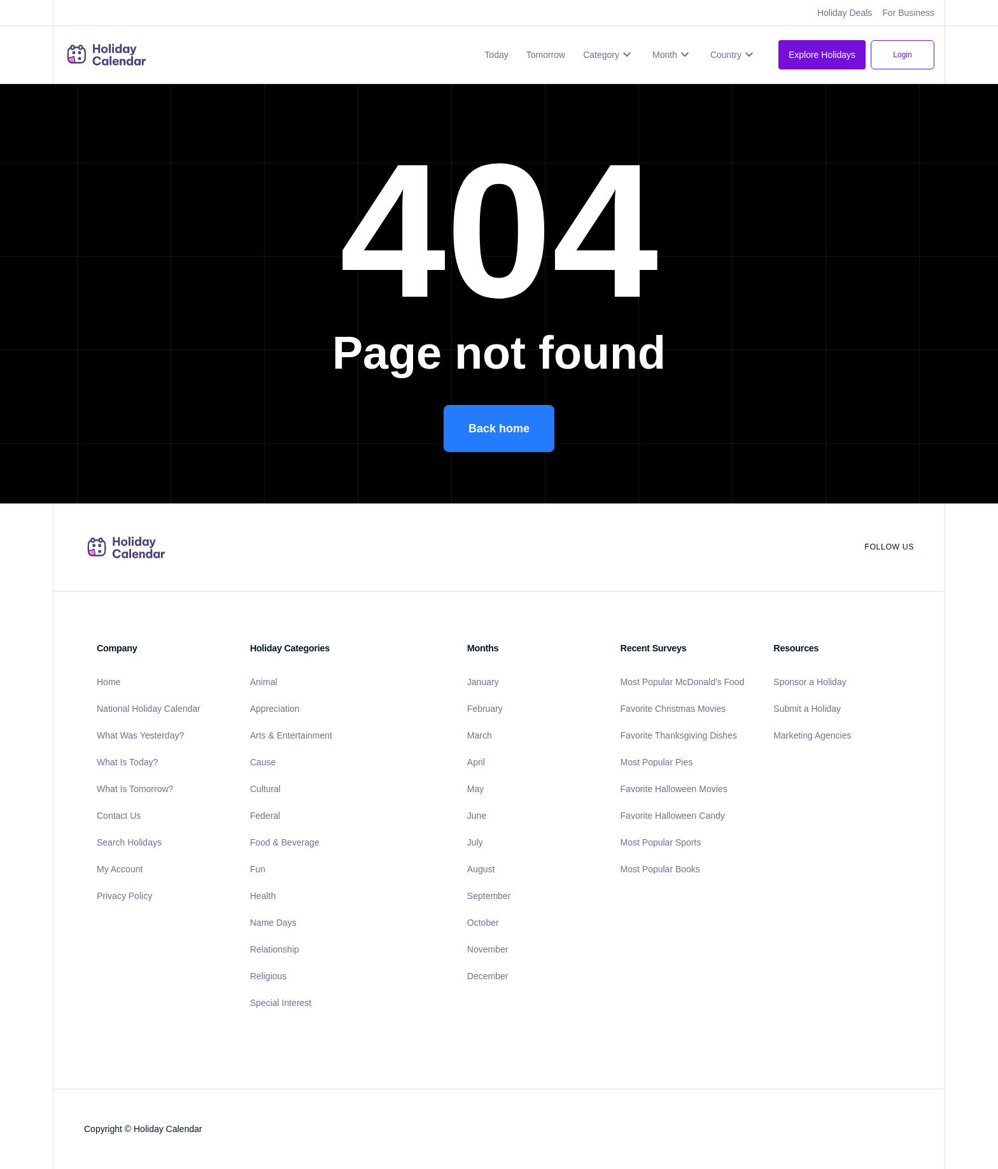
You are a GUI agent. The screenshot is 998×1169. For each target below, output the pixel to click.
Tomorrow (545, 55)
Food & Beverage (285, 842)
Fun (257, 869)
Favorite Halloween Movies (674, 789)
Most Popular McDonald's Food (683, 682)
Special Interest (281, 1003)
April (476, 762)
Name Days (273, 922)
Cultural (265, 789)
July (475, 842)
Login (902, 54)
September (488, 896)
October (483, 922)
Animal (264, 682)
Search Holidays (129, 842)
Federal (265, 816)
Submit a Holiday (807, 709)
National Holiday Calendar (148, 709)
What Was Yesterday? (140, 735)
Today (496, 55)
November (488, 949)
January (483, 682)
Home (108, 682)
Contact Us (119, 816)
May (475, 789)
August (481, 869)
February (485, 709)
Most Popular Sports (661, 842)
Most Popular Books (660, 869)
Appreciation (275, 709)
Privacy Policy (124, 896)
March (479, 735)
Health (263, 896)
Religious (268, 976)
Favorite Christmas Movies (673, 709)
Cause (263, 762)
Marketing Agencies (812, 735)
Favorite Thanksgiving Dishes (679, 735)
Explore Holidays (822, 55)
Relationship (274, 949)
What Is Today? (127, 762)
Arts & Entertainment (291, 735)
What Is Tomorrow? (135, 789)
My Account (120, 869)
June (476, 816)
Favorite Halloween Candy (673, 816)
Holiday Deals (844, 13)
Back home (499, 428)
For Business (908, 13)
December (488, 976)
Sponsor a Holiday (809, 682)
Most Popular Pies (657, 762)
